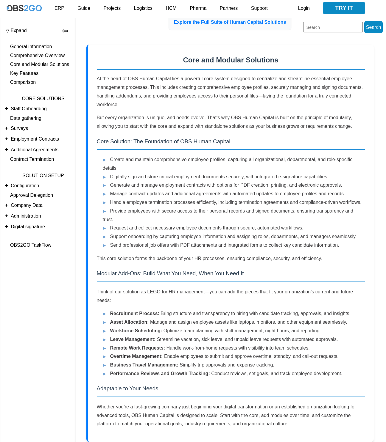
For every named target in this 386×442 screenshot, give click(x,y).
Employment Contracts (35, 138)
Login (304, 8)
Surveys (19, 128)
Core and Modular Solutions (39, 64)
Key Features (24, 73)
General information (31, 46)
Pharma (198, 8)
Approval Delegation (31, 195)
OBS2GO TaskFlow (30, 245)
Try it (344, 8)
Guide (83, 8)
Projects (112, 8)
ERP (59, 8)
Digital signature (28, 226)
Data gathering (25, 118)
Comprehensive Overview (37, 55)
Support (259, 8)
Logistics (143, 8)
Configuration (25, 185)
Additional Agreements (34, 149)
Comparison (23, 82)
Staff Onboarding (29, 108)
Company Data (27, 205)
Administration (26, 215)
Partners (229, 8)
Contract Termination (32, 159)
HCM (171, 8)
